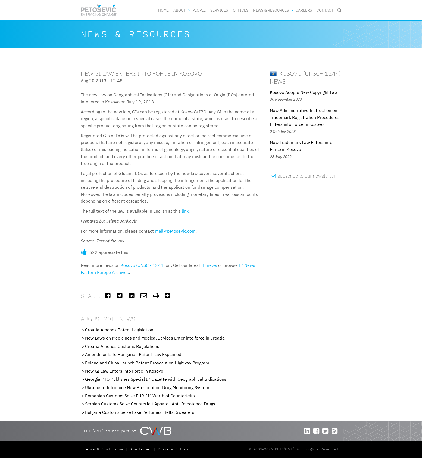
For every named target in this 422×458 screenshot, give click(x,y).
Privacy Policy (173, 449)
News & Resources (271, 10)
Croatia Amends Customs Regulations (122, 346)
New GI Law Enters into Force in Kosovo (124, 371)
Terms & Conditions (104, 449)
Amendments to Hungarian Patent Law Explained (133, 354)
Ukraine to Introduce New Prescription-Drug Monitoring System (147, 387)
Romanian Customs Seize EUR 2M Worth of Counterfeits (140, 395)
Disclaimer (140, 449)
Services (219, 10)
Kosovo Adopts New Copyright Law (304, 92)
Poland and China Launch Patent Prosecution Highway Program (147, 363)
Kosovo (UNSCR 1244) (143, 265)
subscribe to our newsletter (303, 176)
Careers (304, 10)
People (199, 10)
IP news (209, 265)
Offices (240, 10)
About (179, 10)
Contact (325, 10)
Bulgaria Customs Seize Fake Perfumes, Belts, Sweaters (139, 412)
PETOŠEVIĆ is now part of (127, 431)
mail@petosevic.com (175, 231)
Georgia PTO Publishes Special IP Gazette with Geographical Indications (155, 379)
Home (163, 10)
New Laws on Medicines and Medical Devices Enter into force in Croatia (155, 338)
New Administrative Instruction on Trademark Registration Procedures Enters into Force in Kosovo (305, 117)
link (185, 211)
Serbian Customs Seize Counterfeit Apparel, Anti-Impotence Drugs (150, 403)
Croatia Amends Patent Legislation (119, 329)
